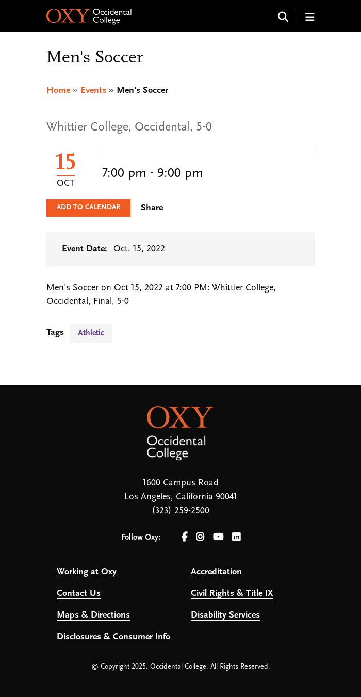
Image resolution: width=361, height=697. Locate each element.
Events (93, 90)
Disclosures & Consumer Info (113, 637)
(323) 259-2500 (180, 511)
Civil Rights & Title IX (232, 593)
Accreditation (216, 572)
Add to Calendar (88, 208)
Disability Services (225, 615)
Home (58, 90)
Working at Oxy (87, 572)
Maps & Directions (93, 615)
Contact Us (79, 593)
